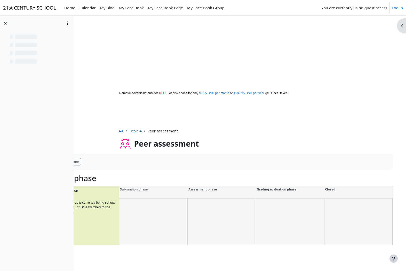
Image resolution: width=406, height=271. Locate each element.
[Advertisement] (203, 52)
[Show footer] (393, 258)
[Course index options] (67, 23)
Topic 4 (149, 130)
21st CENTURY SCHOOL (29, 7)
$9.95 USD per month (214, 93)
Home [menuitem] (69, 7)
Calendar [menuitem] (87, 7)
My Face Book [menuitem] (131, 7)
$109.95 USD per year (249, 93)
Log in (397, 7)
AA (134, 130)
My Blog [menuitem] (107, 7)
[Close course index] (5, 23)
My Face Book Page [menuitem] (165, 7)
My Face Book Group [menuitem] (206, 7)
